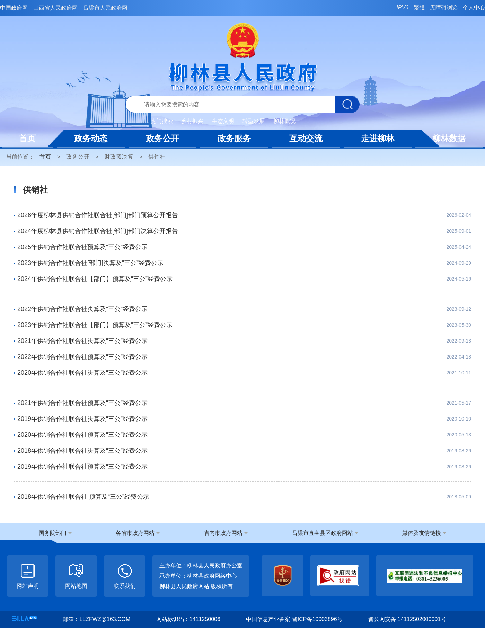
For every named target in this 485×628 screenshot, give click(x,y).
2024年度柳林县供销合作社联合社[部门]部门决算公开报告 (97, 231)
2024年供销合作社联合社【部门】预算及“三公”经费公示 (95, 278)
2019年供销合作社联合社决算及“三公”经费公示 (82, 418)
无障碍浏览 (444, 7)
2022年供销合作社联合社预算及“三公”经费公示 (82, 356)
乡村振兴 (192, 121)
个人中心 (474, 7)
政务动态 (90, 138)
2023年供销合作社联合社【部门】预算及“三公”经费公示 (95, 324)
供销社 (157, 157)
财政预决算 (119, 157)
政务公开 (162, 138)
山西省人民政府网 (55, 8)
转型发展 (253, 121)
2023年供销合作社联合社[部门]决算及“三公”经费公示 (90, 262)
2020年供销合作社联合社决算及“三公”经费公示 (82, 372)
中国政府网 (14, 8)
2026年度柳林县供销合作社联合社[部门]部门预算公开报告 (97, 215)
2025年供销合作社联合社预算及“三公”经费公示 (82, 247)
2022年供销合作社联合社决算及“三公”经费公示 (82, 309)
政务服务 (234, 138)
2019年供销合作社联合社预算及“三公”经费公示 (82, 466)
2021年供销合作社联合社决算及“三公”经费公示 (82, 340)
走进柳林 (377, 138)
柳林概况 (284, 121)
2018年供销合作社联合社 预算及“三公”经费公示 (83, 496)
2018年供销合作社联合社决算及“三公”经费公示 (82, 450)
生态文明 (223, 121)
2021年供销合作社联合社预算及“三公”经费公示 (82, 402)
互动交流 (306, 138)
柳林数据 (449, 138)
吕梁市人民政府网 (105, 8)
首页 (27, 138)
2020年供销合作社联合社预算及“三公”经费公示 (82, 434)
